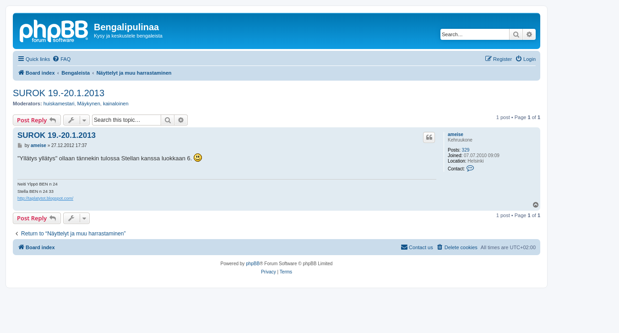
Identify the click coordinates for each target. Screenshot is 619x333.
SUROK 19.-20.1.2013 (58, 93)
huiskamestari (59, 103)
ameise (455, 134)
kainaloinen (116, 103)
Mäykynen (88, 103)
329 (466, 150)
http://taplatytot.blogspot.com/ (45, 198)
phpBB (253, 263)
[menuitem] (61, 59)
